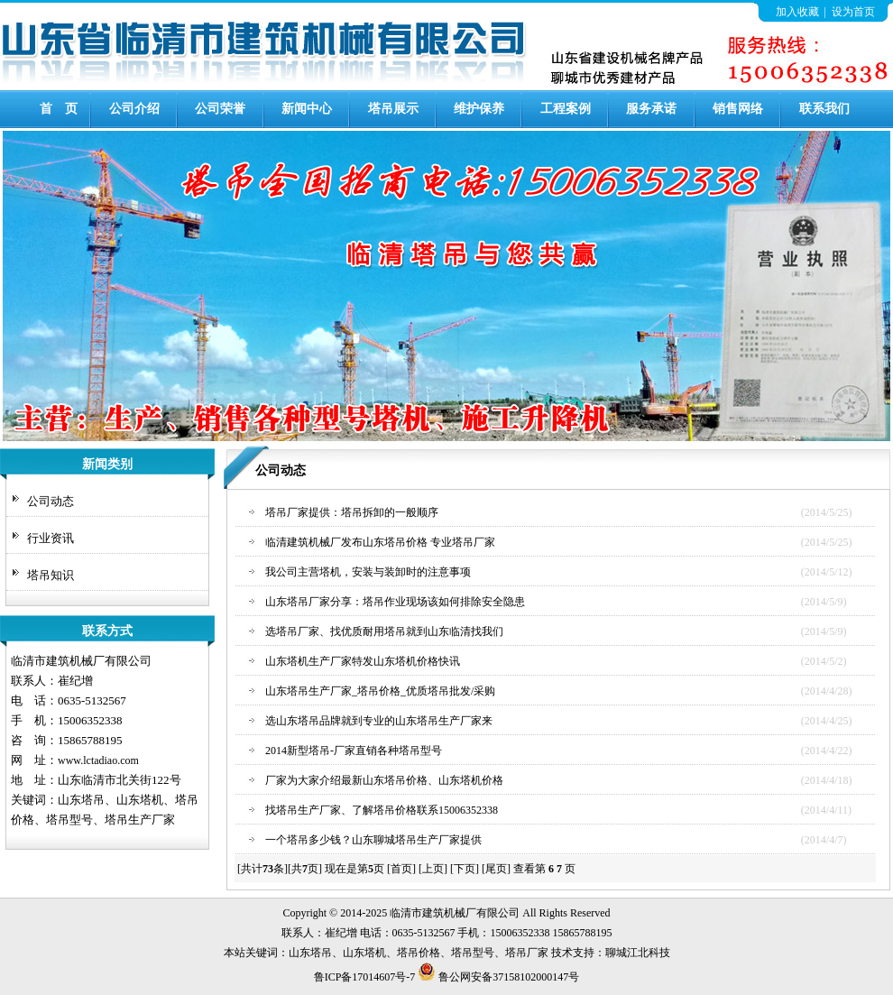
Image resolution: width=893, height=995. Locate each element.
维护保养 (479, 108)
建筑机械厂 (449, 913)
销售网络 (738, 108)
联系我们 (824, 108)
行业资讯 (50, 538)
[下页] (464, 868)
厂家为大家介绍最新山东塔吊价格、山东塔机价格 (384, 780)
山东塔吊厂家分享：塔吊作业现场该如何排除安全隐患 (395, 601)
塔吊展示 (393, 108)
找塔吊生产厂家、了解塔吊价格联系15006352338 (381, 810)
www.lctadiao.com (98, 760)
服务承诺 (651, 108)
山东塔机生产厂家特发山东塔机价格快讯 (362, 661)
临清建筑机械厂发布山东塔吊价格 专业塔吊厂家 (380, 542)
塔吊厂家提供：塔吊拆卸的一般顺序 (351, 512)
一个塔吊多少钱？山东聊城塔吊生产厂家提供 (373, 840)
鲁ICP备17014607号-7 (365, 977)
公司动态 (50, 501)
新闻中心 (306, 108)
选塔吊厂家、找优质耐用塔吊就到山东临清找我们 (384, 631)
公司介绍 (134, 108)
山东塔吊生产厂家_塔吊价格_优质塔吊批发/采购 (380, 691)
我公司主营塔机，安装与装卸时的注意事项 (368, 572)
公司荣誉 (220, 108)
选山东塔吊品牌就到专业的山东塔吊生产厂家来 (379, 720)
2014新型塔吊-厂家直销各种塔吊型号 (353, 750)
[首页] (401, 868)
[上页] (433, 868)
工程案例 (565, 108)
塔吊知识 (50, 575)
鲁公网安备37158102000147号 (498, 977)
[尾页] (496, 868)
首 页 (59, 108)
